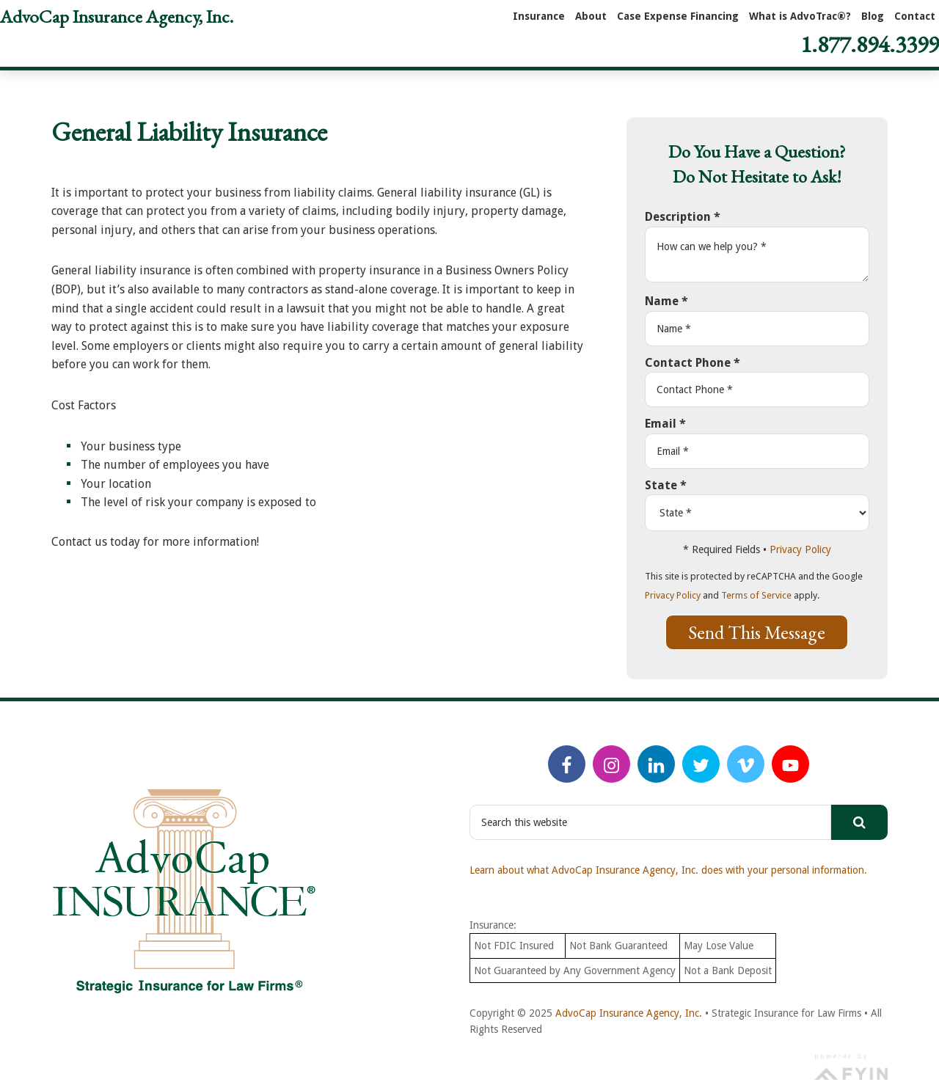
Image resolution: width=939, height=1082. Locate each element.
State (666, 485)
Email (665, 424)
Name (666, 301)
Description (682, 217)
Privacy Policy (800, 549)
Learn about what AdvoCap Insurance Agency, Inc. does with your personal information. (668, 870)
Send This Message (756, 632)
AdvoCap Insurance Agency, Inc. (116, 16)
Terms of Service (756, 595)
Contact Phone (692, 363)
